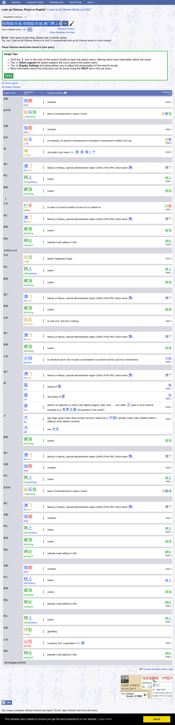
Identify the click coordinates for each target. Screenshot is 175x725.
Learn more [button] (105, 719)
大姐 (112, 418)
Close (8, 75)
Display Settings (11, 87)
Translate (56, 2)
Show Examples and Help (62, 32)
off (24, 29)
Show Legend (10, 83)
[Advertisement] (149, 26)
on (30, 29)
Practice (75, 2)
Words (16, 2)
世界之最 (69, 409)
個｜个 (90, 152)
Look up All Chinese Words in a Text (69, 9)
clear (171, 669)
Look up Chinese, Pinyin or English (23, 9)
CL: (73, 152)
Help (91, 2)
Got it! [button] (156, 719)
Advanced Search (66, 29)
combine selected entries (155, 669)
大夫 (55, 429)
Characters (35, 2)
